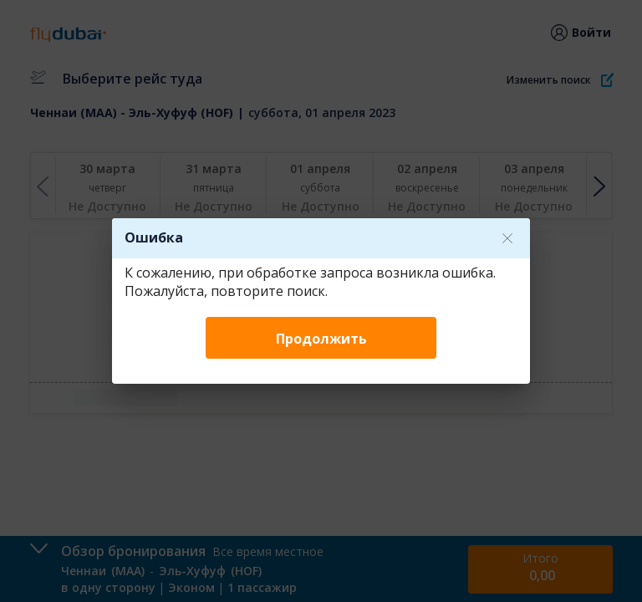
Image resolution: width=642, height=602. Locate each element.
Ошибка (154, 237)
